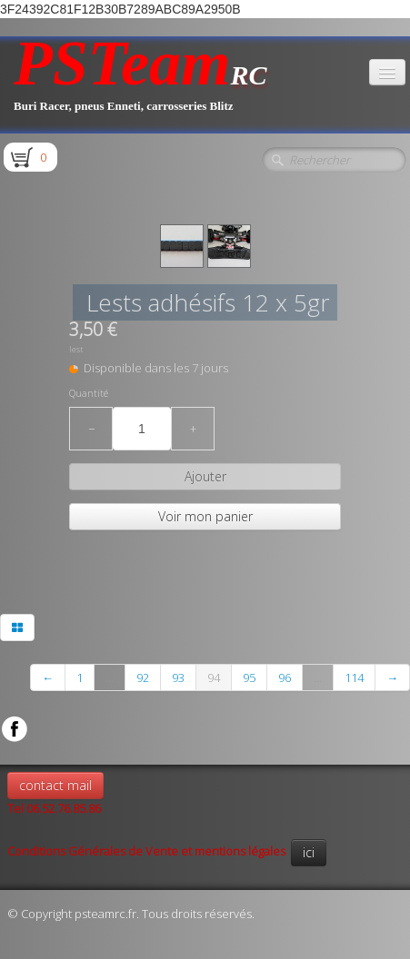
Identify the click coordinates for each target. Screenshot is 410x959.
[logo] (140, 84)
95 (249, 677)
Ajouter (205, 476)
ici (309, 852)
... (109, 677)
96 (284, 677)
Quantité (88, 393)
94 (213, 677)
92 (142, 677)
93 (178, 677)
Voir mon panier (205, 516)
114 (354, 677)
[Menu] (387, 72)
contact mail (55, 785)
